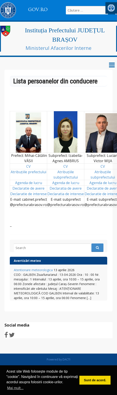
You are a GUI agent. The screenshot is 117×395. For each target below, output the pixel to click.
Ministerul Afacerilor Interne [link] (58, 48)
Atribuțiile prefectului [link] (28, 171)
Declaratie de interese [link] (28, 193)
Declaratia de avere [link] (66, 188)
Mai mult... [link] (15, 388)
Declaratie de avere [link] (28, 188)
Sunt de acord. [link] (95, 380)
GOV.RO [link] (38, 9)
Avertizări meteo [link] (27, 261)
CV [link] (28, 166)
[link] (111, 8)
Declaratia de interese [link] (65, 193)
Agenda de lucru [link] (28, 182)
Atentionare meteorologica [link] (33, 270)
